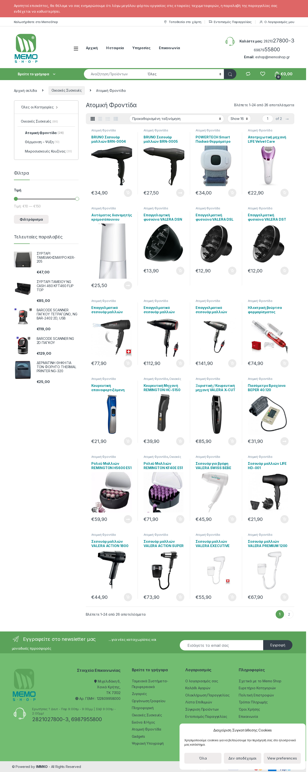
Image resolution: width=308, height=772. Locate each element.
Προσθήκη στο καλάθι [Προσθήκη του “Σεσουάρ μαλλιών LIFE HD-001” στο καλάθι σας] (284, 519)
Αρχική (92, 48)
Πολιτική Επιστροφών (256, 695)
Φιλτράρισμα (31, 219)
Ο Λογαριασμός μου (276, 22)
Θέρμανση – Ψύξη (40, 142)
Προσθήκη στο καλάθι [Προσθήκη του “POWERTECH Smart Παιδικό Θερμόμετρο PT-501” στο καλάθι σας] (232, 193)
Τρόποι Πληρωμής (253, 702)
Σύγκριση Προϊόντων (202, 709)
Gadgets (138, 736)
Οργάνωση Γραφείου (149, 701)
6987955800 (86, 719)
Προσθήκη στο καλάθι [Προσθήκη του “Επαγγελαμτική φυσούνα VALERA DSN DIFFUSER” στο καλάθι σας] (180, 271)
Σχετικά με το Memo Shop (260, 681)
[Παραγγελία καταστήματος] (176, 119)
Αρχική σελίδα (25, 90)
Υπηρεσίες (141, 48)
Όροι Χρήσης (249, 709)
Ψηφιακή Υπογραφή (148, 743)
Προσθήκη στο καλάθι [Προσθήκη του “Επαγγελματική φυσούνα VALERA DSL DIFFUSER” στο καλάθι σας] (232, 271)
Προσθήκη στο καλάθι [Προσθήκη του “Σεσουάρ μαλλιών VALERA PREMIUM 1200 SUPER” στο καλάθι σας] (284, 597)
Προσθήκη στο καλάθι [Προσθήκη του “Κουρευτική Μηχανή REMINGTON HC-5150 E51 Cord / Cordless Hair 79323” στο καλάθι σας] (180, 441)
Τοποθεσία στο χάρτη (182, 22)
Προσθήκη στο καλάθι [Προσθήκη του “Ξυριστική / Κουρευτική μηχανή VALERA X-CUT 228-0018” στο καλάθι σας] (232, 441)
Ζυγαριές (139, 694)
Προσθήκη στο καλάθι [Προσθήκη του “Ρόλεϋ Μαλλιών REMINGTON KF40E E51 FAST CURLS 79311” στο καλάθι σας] (180, 519)
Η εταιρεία (115, 48)
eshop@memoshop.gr (272, 57)
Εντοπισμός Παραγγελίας (230, 22)
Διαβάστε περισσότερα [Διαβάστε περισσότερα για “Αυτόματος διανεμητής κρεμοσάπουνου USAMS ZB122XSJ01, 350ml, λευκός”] (128, 285)
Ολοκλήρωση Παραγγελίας (207, 695)
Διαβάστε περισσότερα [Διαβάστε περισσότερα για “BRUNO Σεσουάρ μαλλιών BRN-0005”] (180, 193)
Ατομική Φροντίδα (103, 130)
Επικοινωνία (169, 48)
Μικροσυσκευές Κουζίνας (46, 151)
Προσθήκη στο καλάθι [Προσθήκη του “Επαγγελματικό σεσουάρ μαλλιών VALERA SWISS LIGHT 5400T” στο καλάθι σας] (128, 363)
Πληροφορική (143, 708)
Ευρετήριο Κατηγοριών (257, 688)
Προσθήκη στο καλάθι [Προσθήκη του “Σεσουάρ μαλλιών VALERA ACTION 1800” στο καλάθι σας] (128, 597)
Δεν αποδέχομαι (242, 758)
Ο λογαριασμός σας (201, 681)
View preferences (282, 758)
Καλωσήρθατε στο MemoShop (36, 22)
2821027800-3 (50, 719)
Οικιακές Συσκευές (67, 90)
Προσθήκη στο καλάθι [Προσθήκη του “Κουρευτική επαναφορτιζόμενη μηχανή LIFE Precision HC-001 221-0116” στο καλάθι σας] (128, 441)
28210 (279, 41)
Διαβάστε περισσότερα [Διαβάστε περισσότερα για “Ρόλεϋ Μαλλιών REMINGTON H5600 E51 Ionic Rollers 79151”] (128, 519)
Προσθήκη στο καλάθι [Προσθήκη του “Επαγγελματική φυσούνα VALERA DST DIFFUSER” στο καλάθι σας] (284, 271)
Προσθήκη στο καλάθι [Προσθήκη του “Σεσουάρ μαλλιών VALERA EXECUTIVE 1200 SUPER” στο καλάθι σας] (232, 597)
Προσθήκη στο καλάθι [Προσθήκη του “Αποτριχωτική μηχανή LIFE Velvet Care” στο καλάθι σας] (284, 193)
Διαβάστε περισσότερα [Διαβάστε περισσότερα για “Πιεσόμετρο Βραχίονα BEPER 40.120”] (284, 441)
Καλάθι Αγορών (197, 688)
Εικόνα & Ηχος (143, 722)
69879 (267, 50)
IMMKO (42, 767)
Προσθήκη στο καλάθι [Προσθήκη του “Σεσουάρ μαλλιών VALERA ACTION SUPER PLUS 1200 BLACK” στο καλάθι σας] (180, 597)
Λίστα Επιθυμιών (198, 702)
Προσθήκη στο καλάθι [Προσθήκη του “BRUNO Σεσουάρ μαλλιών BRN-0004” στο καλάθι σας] (128, 193)
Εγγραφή (277, 645)
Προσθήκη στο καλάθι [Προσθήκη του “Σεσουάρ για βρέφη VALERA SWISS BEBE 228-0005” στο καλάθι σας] (232, 519)
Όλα (203, 758)
